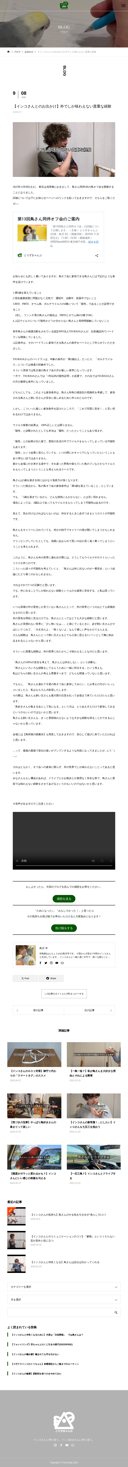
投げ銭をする (64, 928)
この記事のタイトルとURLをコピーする (64, 993)
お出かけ (17, 112)
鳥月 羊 (43, 948)
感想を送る (64, 898)
